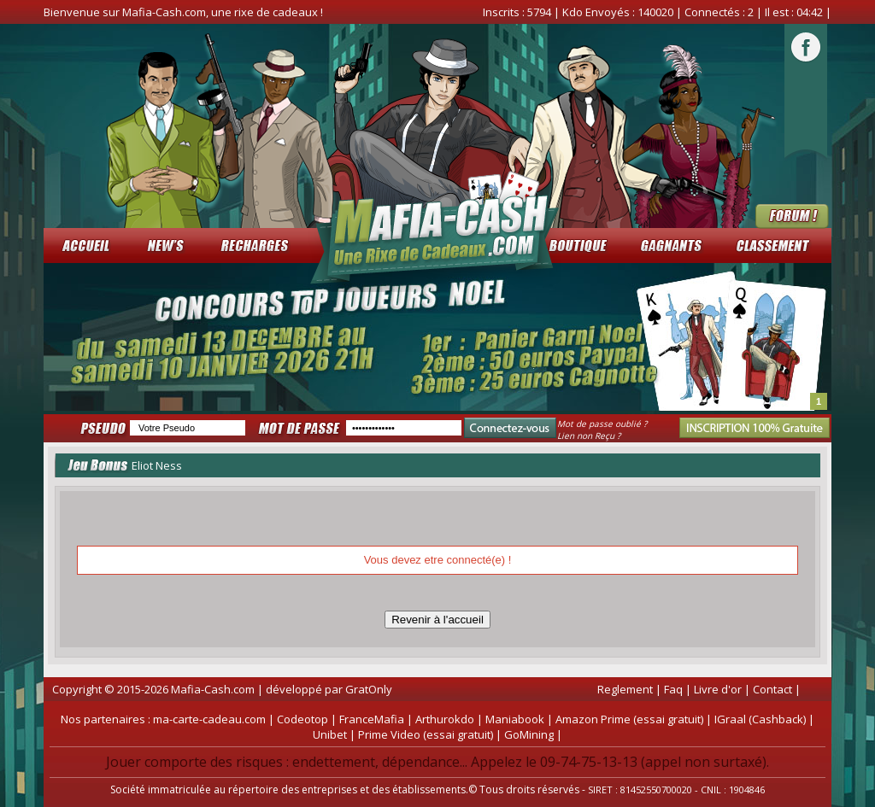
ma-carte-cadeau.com (209, 719)
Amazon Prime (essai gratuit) (629, 719)
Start (810, 405)
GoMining (529, 734)
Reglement (625, 689)
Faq (673, 689)
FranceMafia (371, 719)
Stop (823, 405)
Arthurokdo (444, 719)
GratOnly (368, 689)
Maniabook (514, 719)
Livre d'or (718, 689)
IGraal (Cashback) (760, 719)
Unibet (330, 734)
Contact (772, 689)
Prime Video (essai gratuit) (425, 734)
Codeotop (302, 719)
